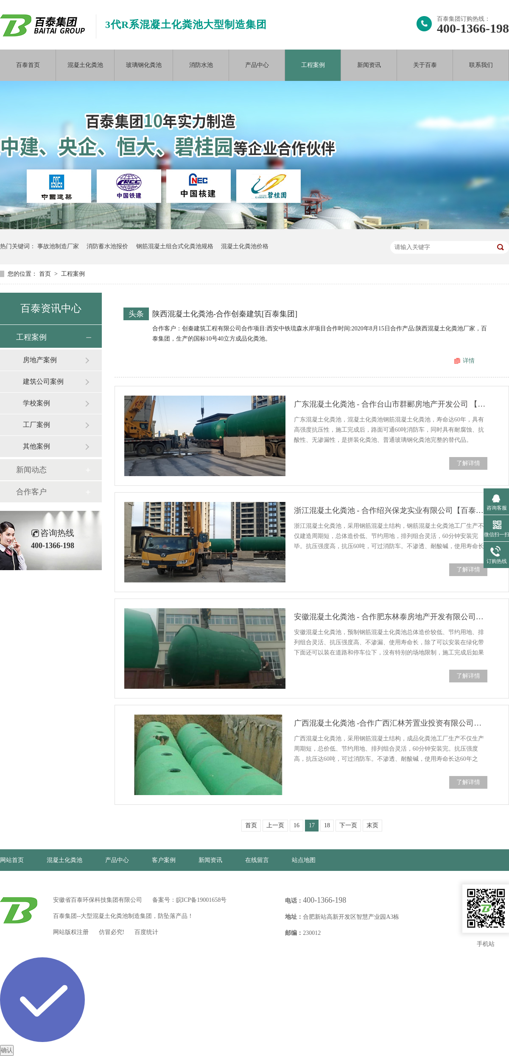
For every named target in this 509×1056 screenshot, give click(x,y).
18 (327, 825)
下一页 (348, 825)
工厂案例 (36, 424)
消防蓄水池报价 (107, 246)
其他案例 (36, 446)
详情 (469, 361)
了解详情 (468, 463)
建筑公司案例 (43, 381)
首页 (46, 274)
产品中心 (257, 65)
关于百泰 (425, 65)
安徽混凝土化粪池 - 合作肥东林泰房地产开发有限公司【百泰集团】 (390, 617)
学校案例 (36, 403)
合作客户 (31, 492)
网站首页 (12, 860)
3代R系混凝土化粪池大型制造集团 (186, 24)
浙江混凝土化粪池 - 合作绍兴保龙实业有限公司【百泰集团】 (390, 510)
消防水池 (201, 65)
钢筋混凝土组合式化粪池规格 (174, 246)
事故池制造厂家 (58, 246)
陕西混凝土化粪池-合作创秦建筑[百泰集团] (224, 314)
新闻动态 (31, 470)
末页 (372, 825)
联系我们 (481, 65)
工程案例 (313, 65)
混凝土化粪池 (85, 65)
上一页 (275, 825)
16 (296, 825)
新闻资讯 (369, 65)
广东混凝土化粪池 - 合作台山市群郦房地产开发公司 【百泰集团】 (390, 404)
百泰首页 (28, 65)
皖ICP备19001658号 (201, 900)
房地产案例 (40, 359)
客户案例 (164, 860)
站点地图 (304, 860)
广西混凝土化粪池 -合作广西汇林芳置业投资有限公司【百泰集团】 (390, 723)
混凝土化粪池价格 (244, 246)
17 (312, 825)
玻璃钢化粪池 (144, 65)
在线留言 (257, 860)
